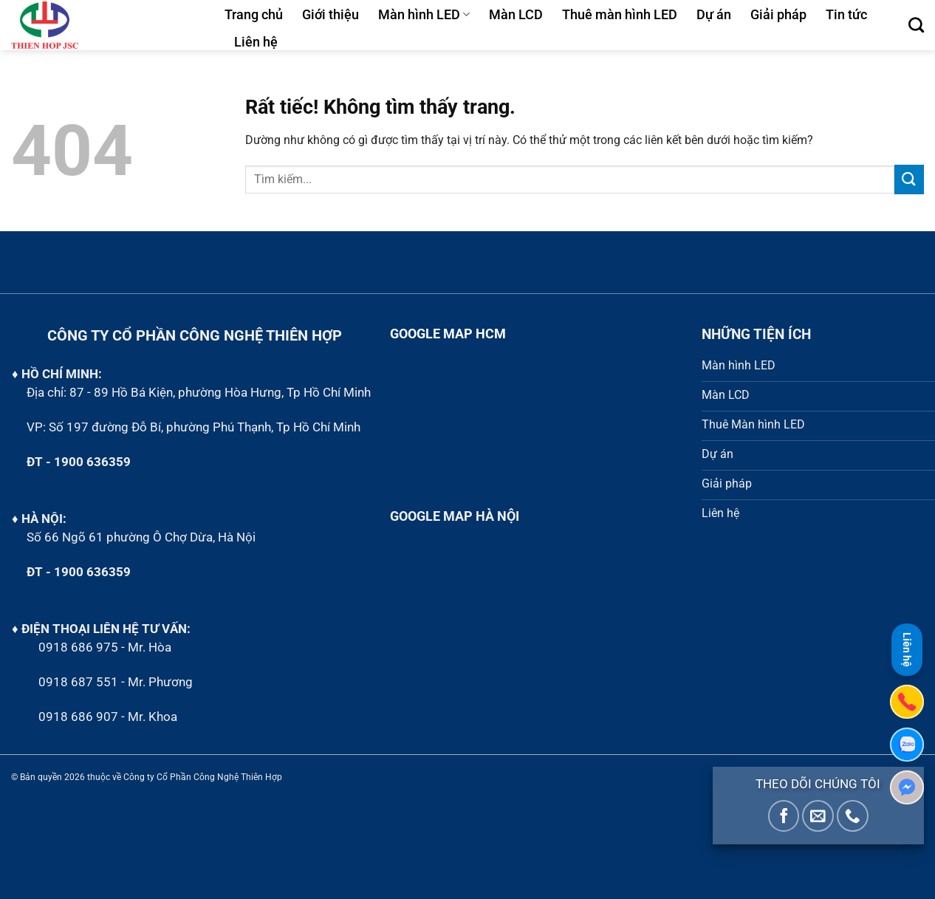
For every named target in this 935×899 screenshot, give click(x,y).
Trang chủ (254, 14)
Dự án (713, 14)
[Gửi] (909, 179)
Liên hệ (256, 42)
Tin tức (846, 14)
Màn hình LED (424, 14)
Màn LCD (516, 14)
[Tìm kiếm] (916, 24)
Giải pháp (778, 14)
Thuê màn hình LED (619, 14)
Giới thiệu (330, 14)
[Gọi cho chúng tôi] (853, 816)
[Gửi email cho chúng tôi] (818, 816)
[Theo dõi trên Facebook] (784, 816)
